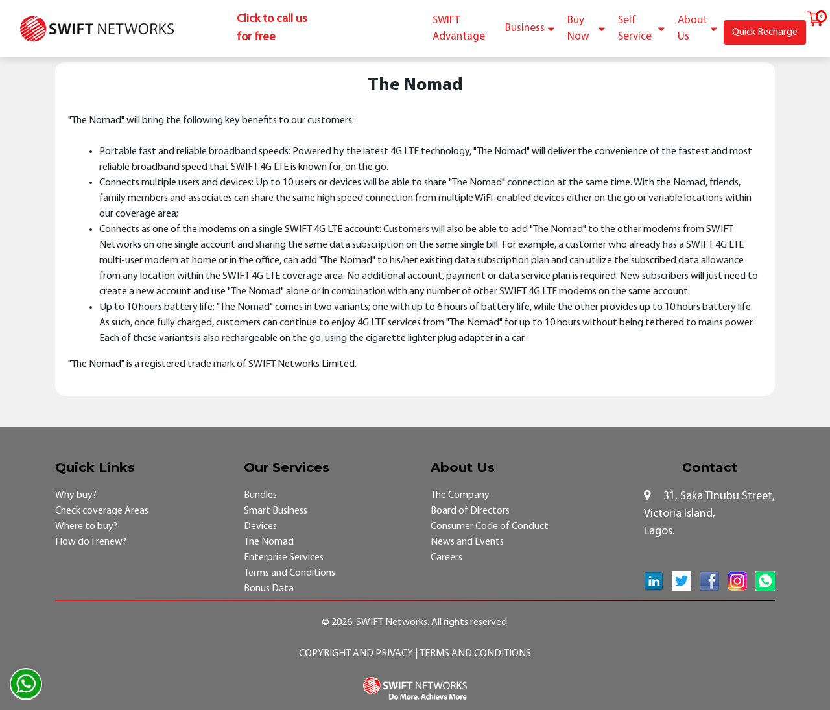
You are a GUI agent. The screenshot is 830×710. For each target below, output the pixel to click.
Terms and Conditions (289, 573)
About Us (697, 29)
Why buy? (76, 495)
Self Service (641, 29)
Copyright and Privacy (357, 653)
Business (529, 28)
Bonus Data (269, 589)
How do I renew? (90, 542)
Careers (446, 557)
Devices (260, 526)
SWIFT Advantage (459, 29)
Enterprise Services (284, 557)
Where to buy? (86, 526)
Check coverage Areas (101, 511)
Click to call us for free (272, 28)
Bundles (260, 495)
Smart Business (275, 511)
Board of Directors (470, 511)
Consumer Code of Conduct (490, 526)
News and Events (467, 542)
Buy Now (586, 29)
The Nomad (269, 542)
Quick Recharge (765, 32)
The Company (460, 495)
